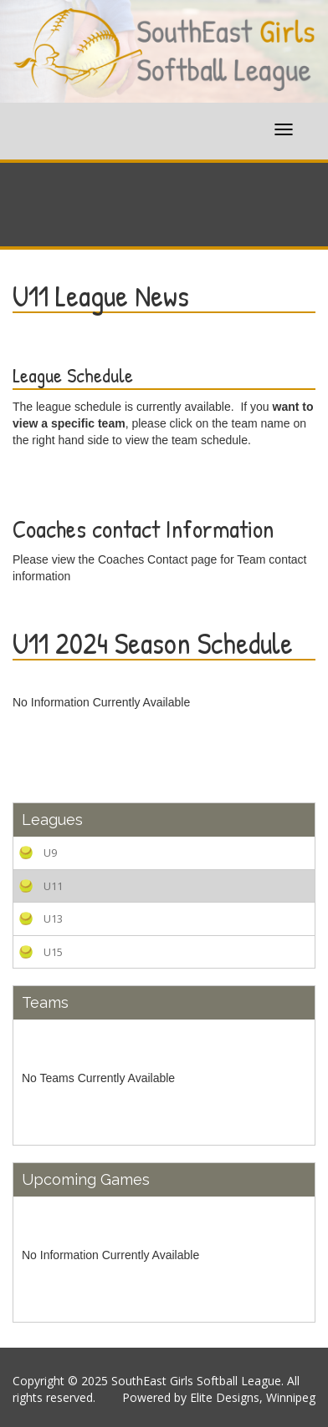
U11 (53, 885)
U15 (53, 951)
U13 (53, 918)
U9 (50, 852)
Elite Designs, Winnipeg (252, 1397)
